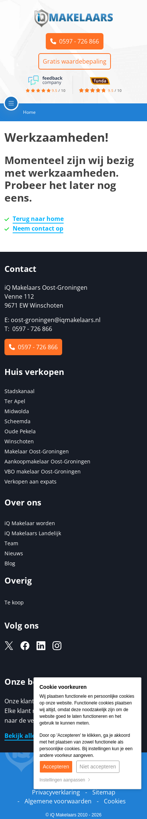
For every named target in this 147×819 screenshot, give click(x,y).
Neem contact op (38, 228)
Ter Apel (14, 401)
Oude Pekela (20, 431)
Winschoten (19, 441)
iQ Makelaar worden (29, 523)
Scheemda (17, 421)
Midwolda (16, 411)
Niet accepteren (98, 767)
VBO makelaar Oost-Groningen (42, 471)
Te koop (14, 602)
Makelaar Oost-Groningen (36, 451)
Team (11, 543)
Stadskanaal (19, 391)
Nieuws (13, 553)
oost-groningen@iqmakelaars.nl (55, 320)
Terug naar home (38, 219)
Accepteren (56, 767)
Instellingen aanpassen (64, 780)
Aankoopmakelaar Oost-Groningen (47, 461)
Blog (9, 563)
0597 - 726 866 (74, 41)
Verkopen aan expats (30, 481)
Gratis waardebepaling (74, 61)
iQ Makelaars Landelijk (32, 533)
